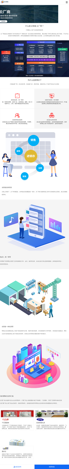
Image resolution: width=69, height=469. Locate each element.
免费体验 (52, 467)
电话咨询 (17, 467)
